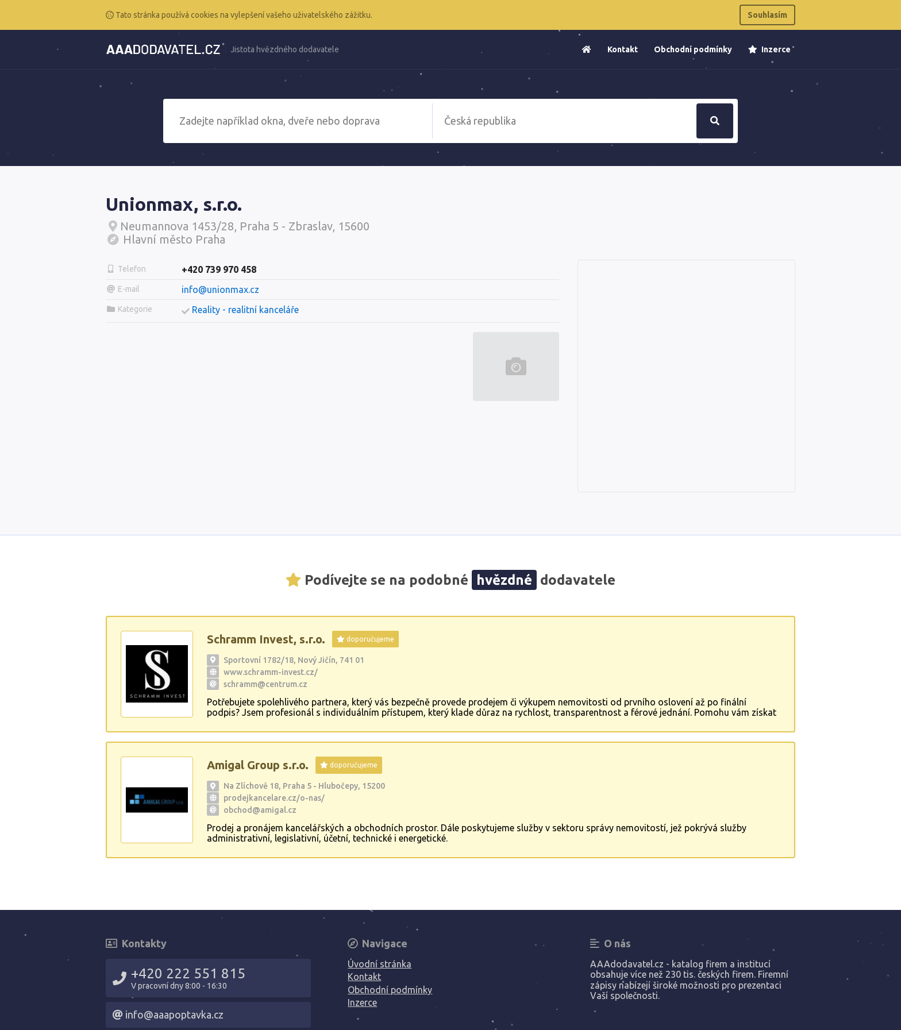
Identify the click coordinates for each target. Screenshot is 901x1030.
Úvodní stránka (379, 964)
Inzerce (769, 49)
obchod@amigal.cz (260, 810)
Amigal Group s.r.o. (258, 764)
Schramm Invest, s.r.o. (266, 639)
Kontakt (622, 49)
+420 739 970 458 (219, 269)
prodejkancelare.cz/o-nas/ (274, 798)
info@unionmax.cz (220, 289)
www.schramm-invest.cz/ (271, 672)
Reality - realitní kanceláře (245, 309)
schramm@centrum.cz (265, 684)
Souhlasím (767, 15)
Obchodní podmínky (693, 49)
